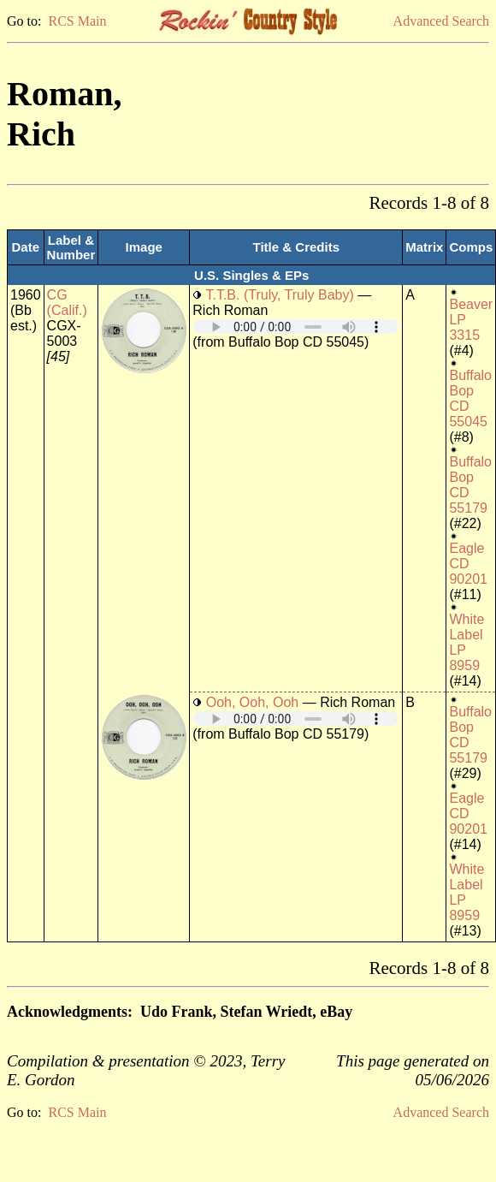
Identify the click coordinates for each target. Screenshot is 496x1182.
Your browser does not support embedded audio (296, 326)
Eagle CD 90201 (468, 563)
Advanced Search (441, 21)
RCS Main (77, 21)
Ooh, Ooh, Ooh (252, 702)
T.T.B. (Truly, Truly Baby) (279, 295)
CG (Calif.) (67, 303)
